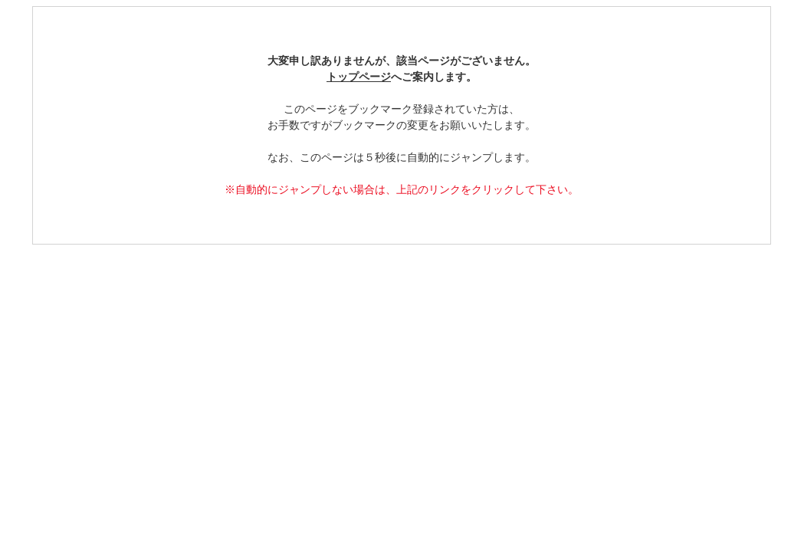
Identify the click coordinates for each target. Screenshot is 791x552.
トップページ (359, 77)
